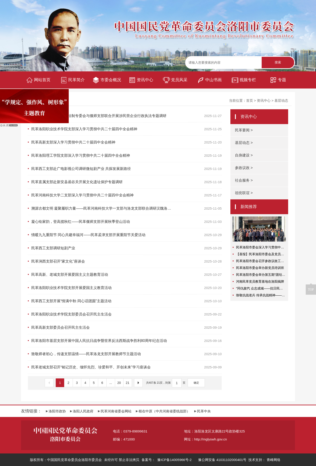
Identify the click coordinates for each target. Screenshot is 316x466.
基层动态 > (244, 143)
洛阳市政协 (56, 411)
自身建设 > (244, 155)
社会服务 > (244, 180)
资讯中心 (264, 100)
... (110, 383)
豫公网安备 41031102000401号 (222, 460)
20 (119, 383)
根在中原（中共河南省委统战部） (163, 411)
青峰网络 (273, 460)
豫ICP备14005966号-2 (174, 460)
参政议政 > (244, 168)
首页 (249, 100)
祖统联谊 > (244, 193)
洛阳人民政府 (81, 411)
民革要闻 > (244, 130)
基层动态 (281, 100)
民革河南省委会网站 (115, 411)
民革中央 (202, 411)
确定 (196, 382)
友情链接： (31, 411)
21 (127, 383)
